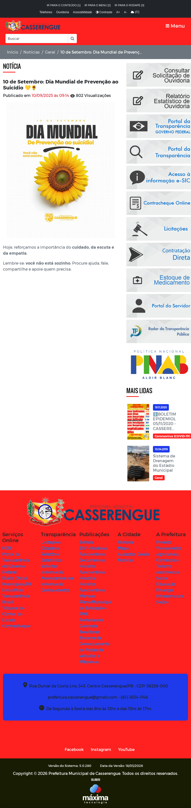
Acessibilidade (82, 12)
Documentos (92, 560)
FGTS (7, 548)
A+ (118, 12)
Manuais (87, 595)
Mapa (123, 548)
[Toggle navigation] (175, 26)
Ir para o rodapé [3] (129, 5)
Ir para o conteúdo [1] (64, 5)
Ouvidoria (62, 12)
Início (12, 52)
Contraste (104, 12)
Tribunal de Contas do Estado (13, 613)
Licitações (51, 542)
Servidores (89, 631)
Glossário (50, 548)
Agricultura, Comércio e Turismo (167, 560)
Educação (166, 584)
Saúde (162, 601)
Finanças (165, 590)
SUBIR (95, 779)
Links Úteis (13, 590)
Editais (86, 542)
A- (125, 12)
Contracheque (16, 625)
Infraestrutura (169, 595)
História (125, 542)
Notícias (31, 52)
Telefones (46, 12)
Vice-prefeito (169, 548)
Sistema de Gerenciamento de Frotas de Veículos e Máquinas (94, 649)
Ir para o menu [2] (98, 5)
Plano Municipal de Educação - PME (95, 607)
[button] (72, 38)
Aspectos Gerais (133, 554)
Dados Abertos (55, 590)
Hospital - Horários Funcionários (92, 584)
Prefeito (164, 542)
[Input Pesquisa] (37, 38)
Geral (50, 52)
